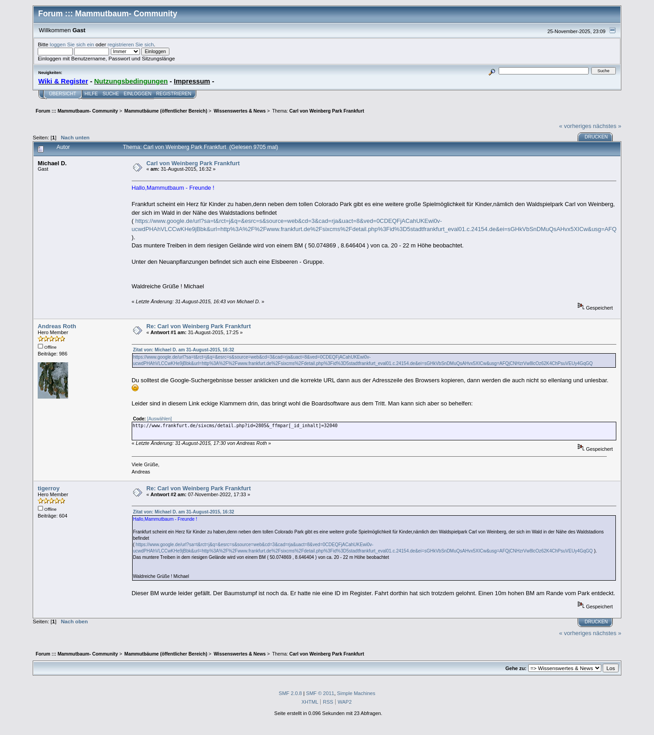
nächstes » (607, 126)
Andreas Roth (57, 326)
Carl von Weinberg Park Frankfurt (193, 163)
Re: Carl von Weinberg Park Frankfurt (198, 326)
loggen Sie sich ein (72, 44)
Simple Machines (356, 693)
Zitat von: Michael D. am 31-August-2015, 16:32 (183, 349)
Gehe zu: (515, 668)
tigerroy (48, 488)
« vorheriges (575, 126)
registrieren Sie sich (131, 44)
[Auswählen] (159, 418)
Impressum (192, 81)
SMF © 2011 (320, 693)
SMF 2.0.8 (290, 693)
